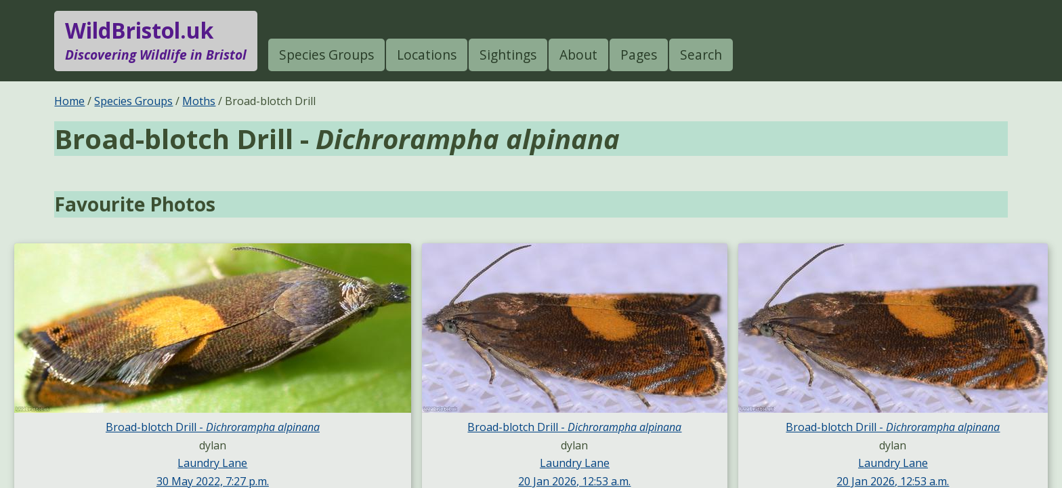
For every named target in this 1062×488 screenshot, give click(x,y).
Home (69, 101)
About (578, 54)
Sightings (508, 54)
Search (701, 54)
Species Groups (326, 54)
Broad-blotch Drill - (213, 427)
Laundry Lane (212, 462)
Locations (426, 54)
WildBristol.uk (156, 41)
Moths (198, 101)
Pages (638, 54)
